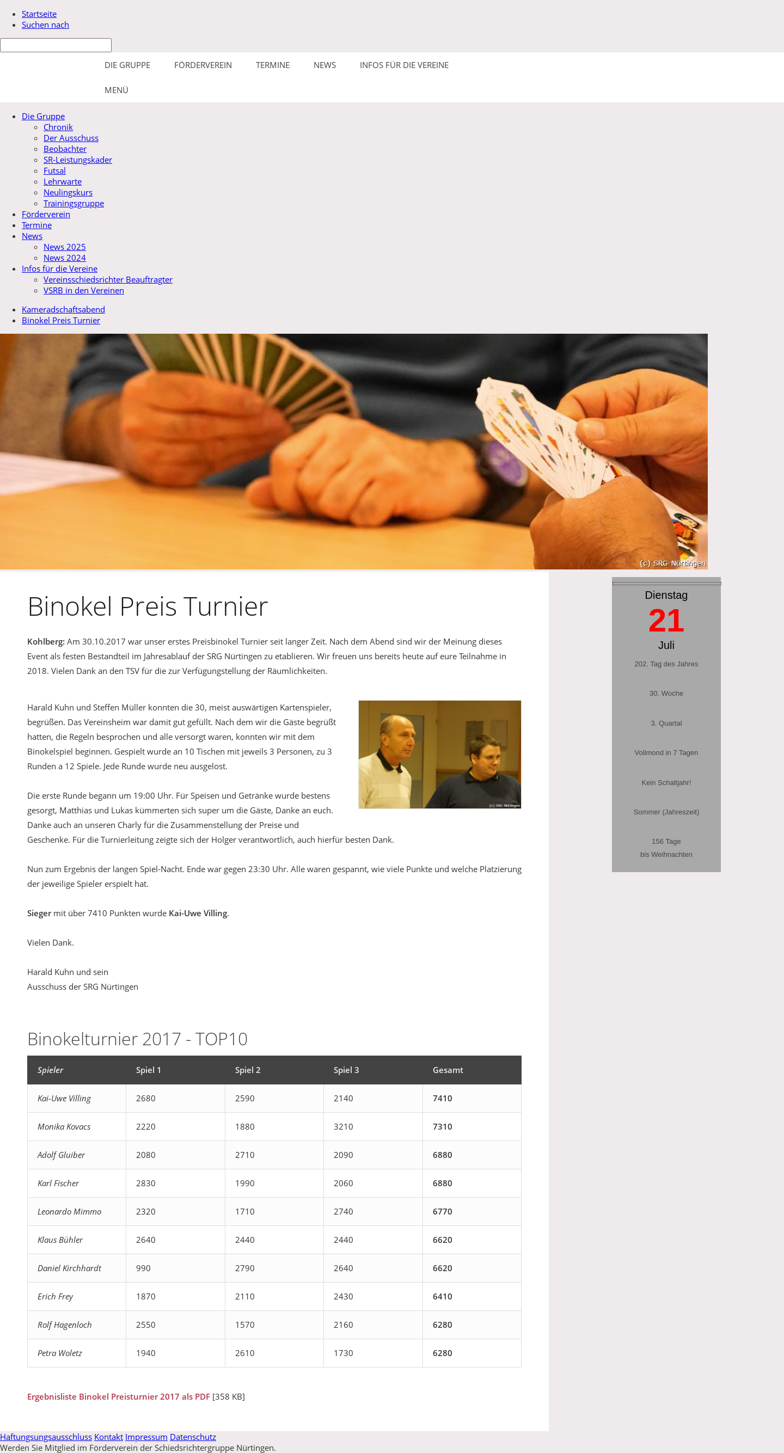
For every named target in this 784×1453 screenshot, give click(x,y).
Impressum (146, 1436)
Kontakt (108, 1436)
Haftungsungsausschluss (46, 1436)
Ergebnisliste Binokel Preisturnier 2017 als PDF (118, 1396)
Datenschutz (193, 1436)
